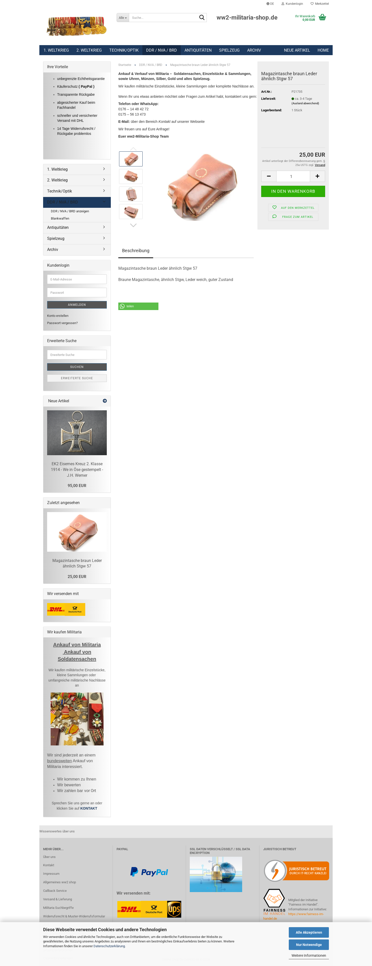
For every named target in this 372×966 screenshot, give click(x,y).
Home (323, 50)
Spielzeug (229, 50)
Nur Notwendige (309, 945)
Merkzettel (320, 4)
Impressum (51, 874)
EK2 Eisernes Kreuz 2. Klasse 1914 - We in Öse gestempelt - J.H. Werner (77, 469)
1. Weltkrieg (56, 50)
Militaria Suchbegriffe (58, 908)
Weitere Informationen (309, 955)
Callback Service (55, 891)
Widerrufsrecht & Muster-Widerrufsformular (74, 916)
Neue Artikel (297, 50)
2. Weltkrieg (89, 50)
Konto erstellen (57, 316)
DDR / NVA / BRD (161, 50)
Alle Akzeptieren (309, 932)
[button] (270, 4)
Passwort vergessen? (62, 323)
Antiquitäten (198, 50)
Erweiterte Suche (77, 378)
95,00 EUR (77, 485)
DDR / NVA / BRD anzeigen (70, 211)
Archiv (254, 50)
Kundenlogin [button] (292, 4)
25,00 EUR (77, 576)
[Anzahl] (293, 176)
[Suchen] (202, 17)
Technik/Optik (124, 50)
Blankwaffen (60, 218)
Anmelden (77, 305)
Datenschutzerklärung (109, 946)
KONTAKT (88, 808)
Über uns (49, 857)
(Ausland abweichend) (305, 103)
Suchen (77, 367)
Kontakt (48, 865)
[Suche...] (123, 17)
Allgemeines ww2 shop (59, 882)
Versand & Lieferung (57, 899)
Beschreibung (135, 250)
